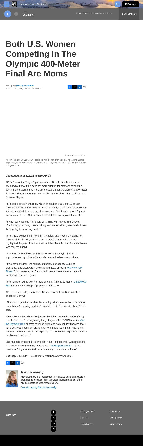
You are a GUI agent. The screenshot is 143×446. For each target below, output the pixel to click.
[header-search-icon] (117, 4)
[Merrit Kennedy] (12, 378)
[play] (7, 14)
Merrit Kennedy (25, 85)
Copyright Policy (87, 411)
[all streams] (129, 14)
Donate (131, 4)
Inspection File (86, 424)
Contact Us (115, 411)
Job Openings (116, 418)
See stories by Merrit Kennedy (38, 387)
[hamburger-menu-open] (6, 4)
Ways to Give (116, 424)
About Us (84, 418)
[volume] (16, 14)
